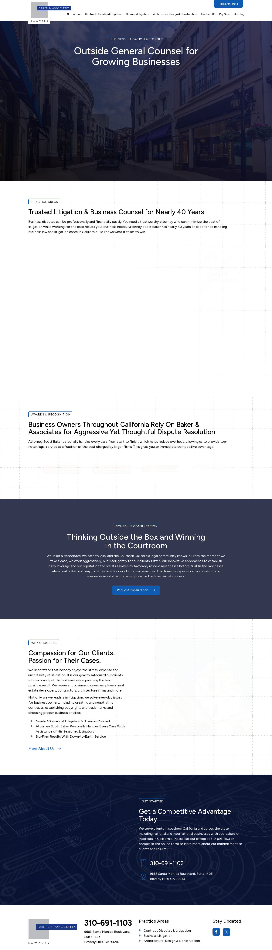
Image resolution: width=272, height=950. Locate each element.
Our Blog (239, 14)
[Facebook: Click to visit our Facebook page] (216, 899)
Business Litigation (158, 902)
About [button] (77, 14)
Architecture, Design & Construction (172, 908)
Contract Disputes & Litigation (103, 14)
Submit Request (51, 154)
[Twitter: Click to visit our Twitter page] (226, 899)
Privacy (94, 933)
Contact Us (208, 14)
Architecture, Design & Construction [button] (175, 14)
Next (240, 435)
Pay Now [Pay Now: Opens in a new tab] (224, 14)
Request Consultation (136, 557)
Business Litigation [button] (137, 14)
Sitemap (82, 933)
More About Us (44, 715)
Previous (31, 435)
